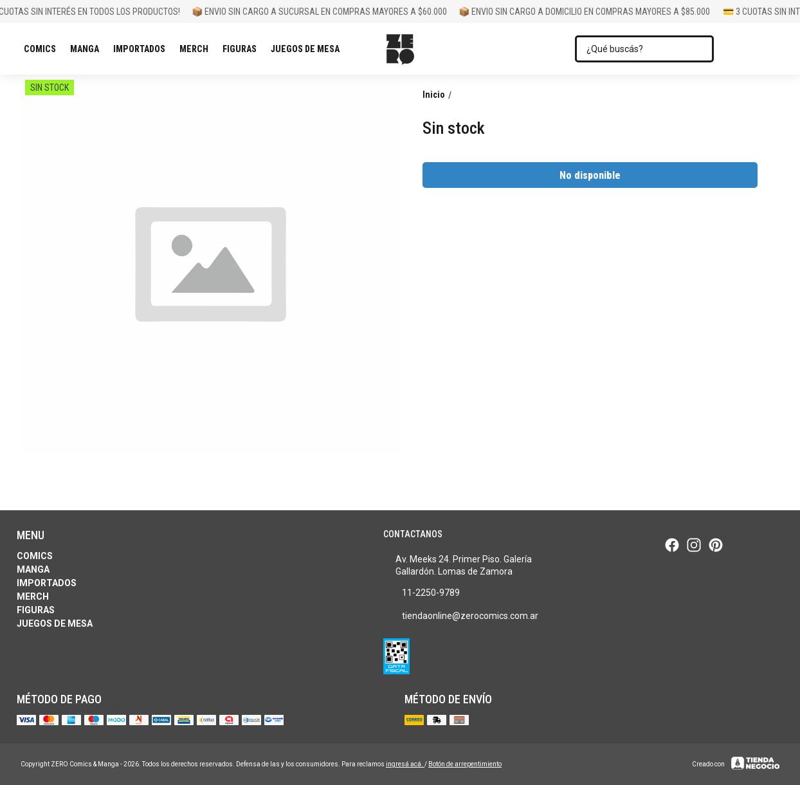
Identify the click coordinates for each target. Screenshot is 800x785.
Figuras (243, 49)
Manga (87, 49)
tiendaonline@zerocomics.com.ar (460, 616)
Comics (43, 49)
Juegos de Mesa (308, 49)
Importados (142, 49)
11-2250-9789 (421, 593)
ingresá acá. (405, 764)
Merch (197, 49)
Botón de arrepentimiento (465, 764)
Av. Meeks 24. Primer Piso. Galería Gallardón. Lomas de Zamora (457, 565)
